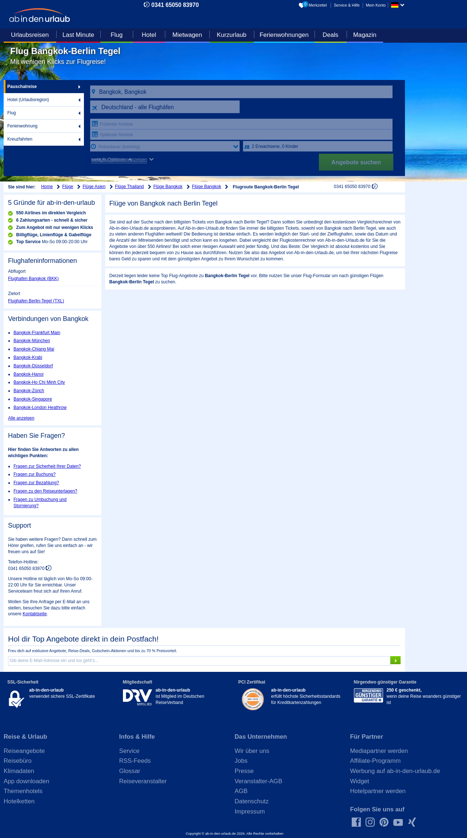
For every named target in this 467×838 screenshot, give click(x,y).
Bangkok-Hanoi (28, 374)
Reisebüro (18, 760)
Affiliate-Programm (375, 760)
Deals (330, 34)
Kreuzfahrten (19, 139)
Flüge (67, 186)
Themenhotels (23, 791)
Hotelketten (19, 801)
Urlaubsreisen (30, 34)
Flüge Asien (94, 186)
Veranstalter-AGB (258, 781)
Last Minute (78, 34)
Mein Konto (376, 5)
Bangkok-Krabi (27, 357)
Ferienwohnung (22, 126)
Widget (359, 781)
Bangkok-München (31, 340)
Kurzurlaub (231, 34)
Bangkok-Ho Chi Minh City (39, 382)
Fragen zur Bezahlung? (36, 482)
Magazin (364, 34)
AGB (241, 791)
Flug (117, 34)
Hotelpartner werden (378, 791)
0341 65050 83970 (175, 5)
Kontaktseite (35, 613)
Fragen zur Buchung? (34, 474)
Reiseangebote (24, 750)
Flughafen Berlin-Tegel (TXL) (36, 300)
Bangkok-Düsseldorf (33, 365)
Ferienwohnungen (283, 34)
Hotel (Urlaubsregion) (28, 99)
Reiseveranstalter (143, 781)
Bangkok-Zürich (28, 390)
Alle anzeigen (21, 418)
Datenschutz (252, 801)
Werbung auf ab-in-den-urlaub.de (395, 771)
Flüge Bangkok (167, 186)
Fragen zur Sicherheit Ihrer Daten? (47, 466)
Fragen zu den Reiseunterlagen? (45, 491)
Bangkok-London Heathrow (39, 407)
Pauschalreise (22, 86)
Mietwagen (187, 34)
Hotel (149, 34)
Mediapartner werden (379, 750)
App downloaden (26, 781)
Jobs (241, 760)
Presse (244, 771)
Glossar (129, 771)
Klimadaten (19, 771)
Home (47, 186)
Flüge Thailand (129, 186)
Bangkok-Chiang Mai (33, 349)
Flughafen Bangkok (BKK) (33, 278)
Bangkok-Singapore (32, 399)
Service (129, 750)
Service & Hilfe (347, 5)
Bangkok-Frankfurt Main (36, 332)
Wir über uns (252, 750)
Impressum (250, 811)
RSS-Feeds (135, 760)
